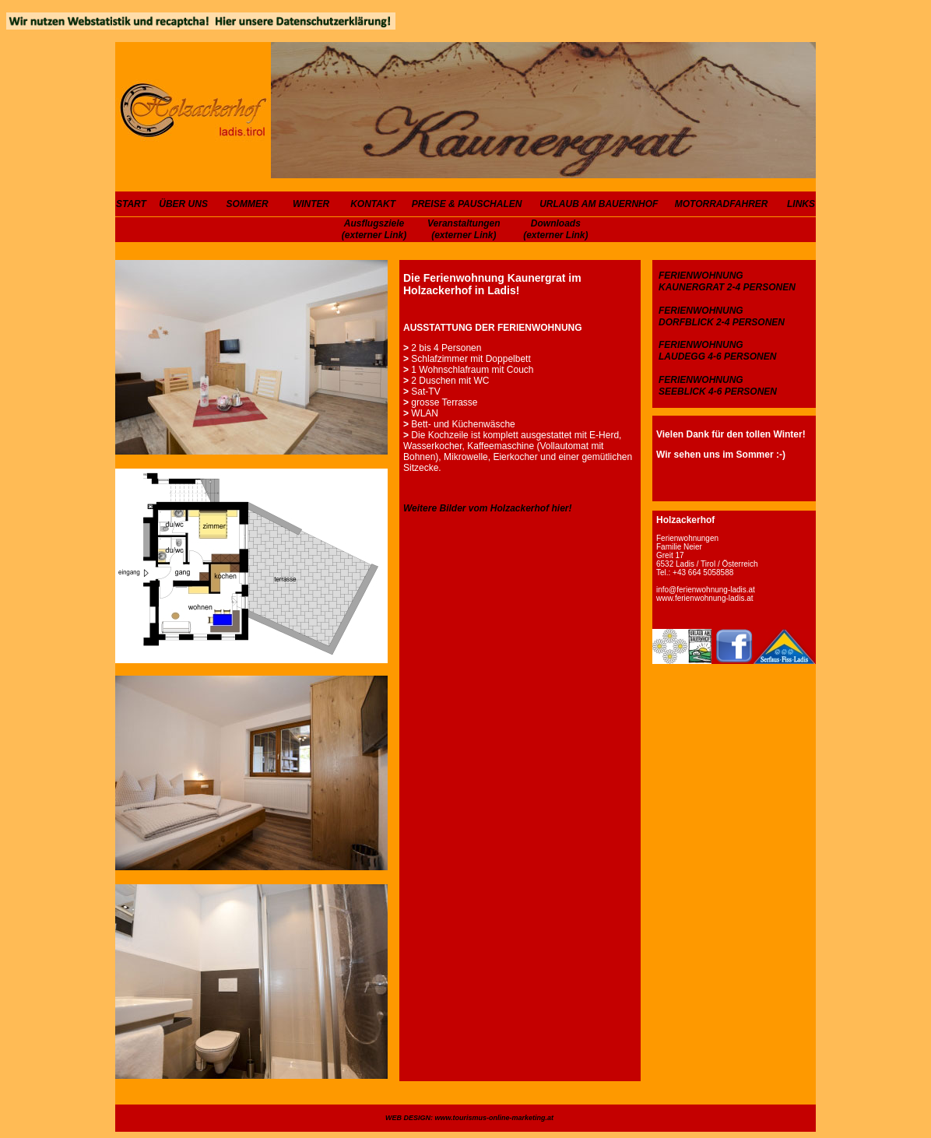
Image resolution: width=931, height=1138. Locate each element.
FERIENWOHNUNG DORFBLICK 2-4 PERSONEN (722, 316)
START (131, 203)
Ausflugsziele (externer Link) (374, 229)
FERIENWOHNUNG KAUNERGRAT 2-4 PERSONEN (727, 281)
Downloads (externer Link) (555, 229)
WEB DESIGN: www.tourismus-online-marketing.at (469, 1118)
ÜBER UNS (183, 203)
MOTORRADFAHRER (721, 203)
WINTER (311, 203)
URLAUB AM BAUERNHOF (598, 203)
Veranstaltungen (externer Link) (464, 229)
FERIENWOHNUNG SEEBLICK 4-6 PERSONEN (718, 385)
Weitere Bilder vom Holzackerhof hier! (487, 508)
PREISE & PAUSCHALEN (467, 203)
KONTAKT (372, 203)
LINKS (801, 203)
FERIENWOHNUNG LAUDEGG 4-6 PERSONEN (717, 350)
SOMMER (248, 203)
